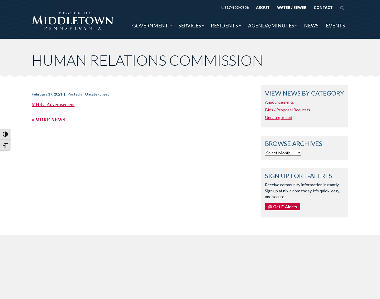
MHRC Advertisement (53, 104)
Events (335, 25)
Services (189, 25)
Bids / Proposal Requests (287, 109)
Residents (224, 25)
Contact (323, 7)
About (263, 7)
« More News (48, 119)
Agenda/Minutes (271, 25)
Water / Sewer (291, 7)
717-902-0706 (235, 7)
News (311, 25)
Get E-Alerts (282, 206)
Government (150, 25)
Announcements (279, 102)
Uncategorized (97, 94)
